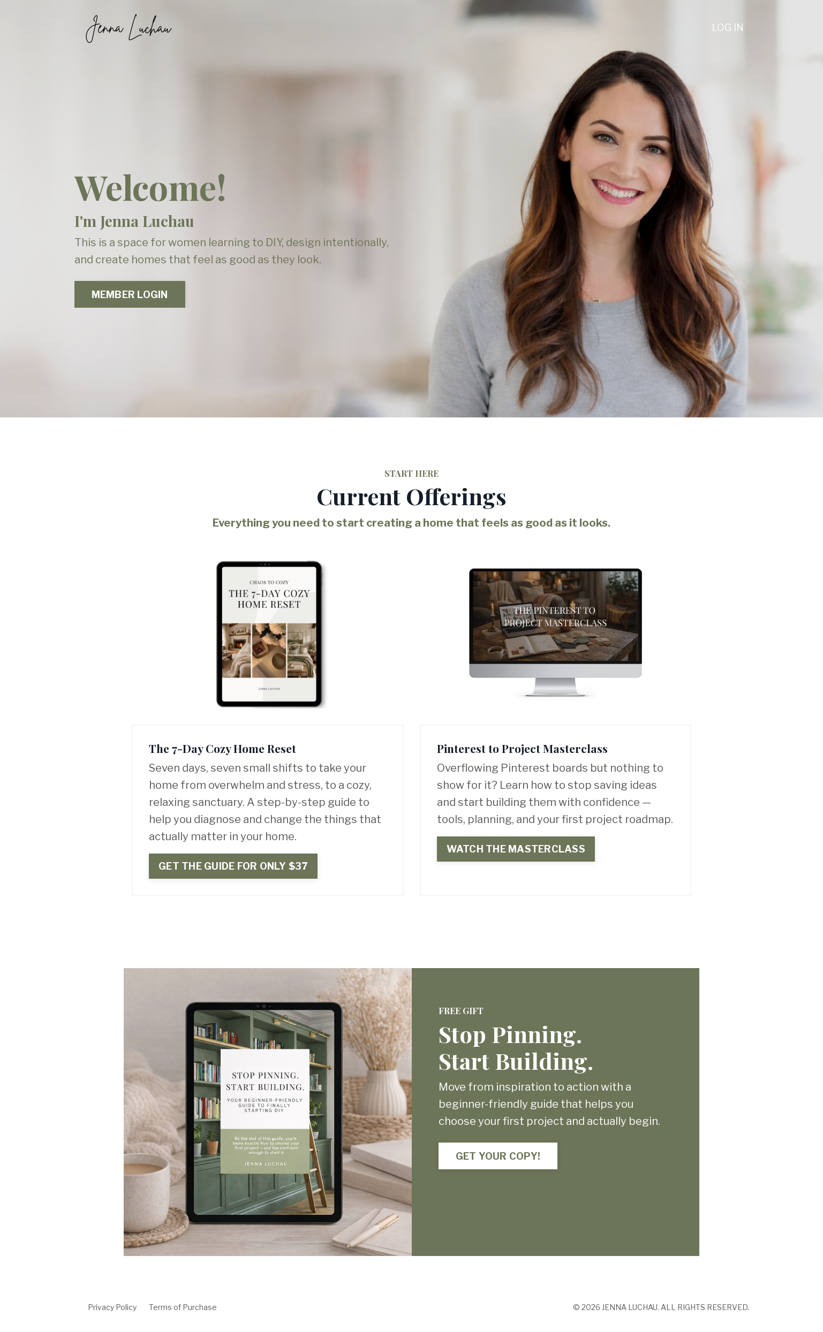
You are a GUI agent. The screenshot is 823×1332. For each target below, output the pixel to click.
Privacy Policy (112, 1307)
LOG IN (728, 27)
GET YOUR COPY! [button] (498, 1156)
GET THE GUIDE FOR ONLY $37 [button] (233, 866)
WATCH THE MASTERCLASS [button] (516, 849)
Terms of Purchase (183, 1307)
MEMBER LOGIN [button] (130, 294)
